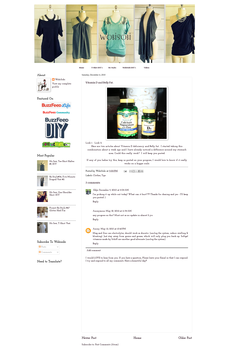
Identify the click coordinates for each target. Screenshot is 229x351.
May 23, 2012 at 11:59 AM (119, 211)
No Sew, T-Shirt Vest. (60, 223)
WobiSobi (60, 80)
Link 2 (97, 143)
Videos (146, 67)
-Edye (95, 190)
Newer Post (89, 338)
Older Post (185, 338)
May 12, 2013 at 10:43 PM (113, 229)
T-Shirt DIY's (97, 67)
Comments (45, 252)
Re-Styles (112, 67)
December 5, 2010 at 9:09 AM (114, 190)
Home (81, 67)
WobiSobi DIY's (129, 67)
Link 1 (89, 143)
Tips (104, 175)
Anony (96, 229)
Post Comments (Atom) (107, 345)
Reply (96, 202)
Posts (42, 247)
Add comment (94, 250)
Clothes (97, 175)
